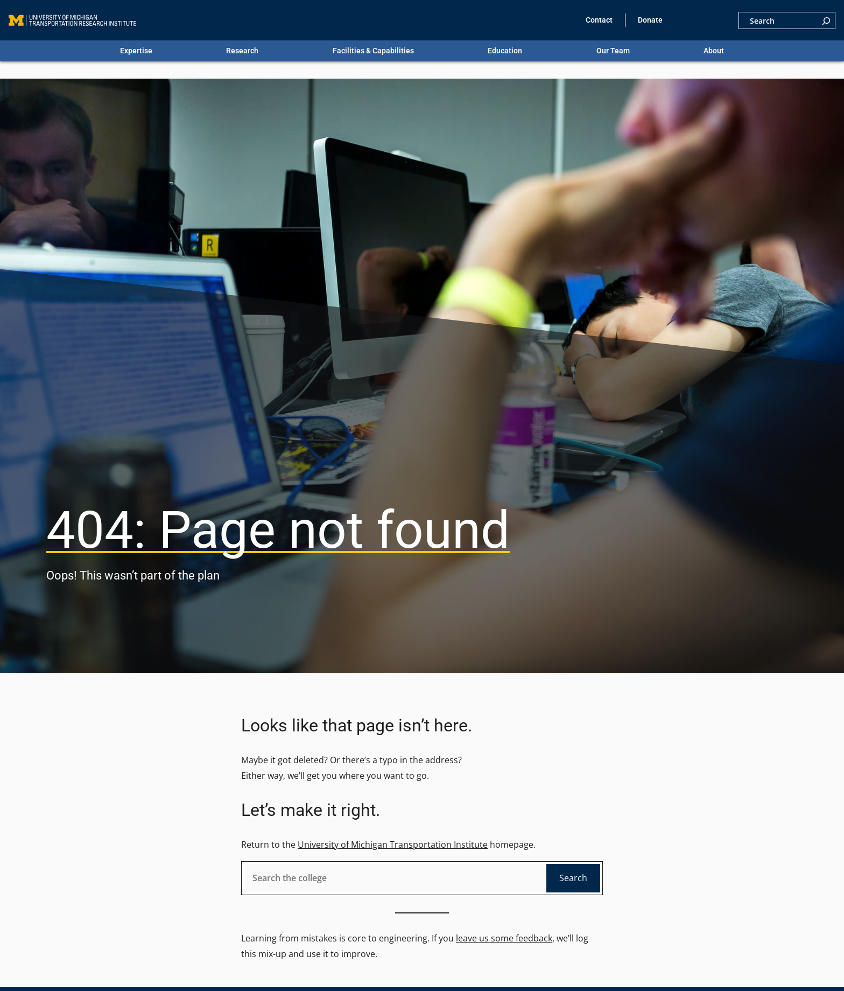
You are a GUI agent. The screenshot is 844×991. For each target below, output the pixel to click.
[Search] (826, 20)
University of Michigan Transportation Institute (393, 844)
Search (573, 878)
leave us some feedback (504, 938)
